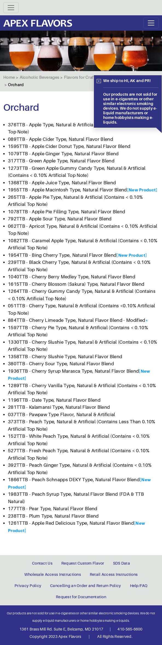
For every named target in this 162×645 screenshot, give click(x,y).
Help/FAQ (138, 585)
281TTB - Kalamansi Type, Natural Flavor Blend (59, 407)
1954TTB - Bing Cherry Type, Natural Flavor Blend (62, 255)
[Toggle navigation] (11, 7)
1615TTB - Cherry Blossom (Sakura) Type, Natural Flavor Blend (76, 284)
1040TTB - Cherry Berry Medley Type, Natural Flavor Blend (71, 276)
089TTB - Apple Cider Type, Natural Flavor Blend (60, 139)
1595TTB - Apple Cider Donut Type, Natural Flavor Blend (69, 146)
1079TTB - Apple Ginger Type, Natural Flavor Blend (63, 153)
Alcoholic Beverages (39, 77)
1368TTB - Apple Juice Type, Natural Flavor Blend (62, 182)
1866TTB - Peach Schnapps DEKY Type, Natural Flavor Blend (74, 479)
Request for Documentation (81, 597)
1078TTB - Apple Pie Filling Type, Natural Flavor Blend (66, 211)
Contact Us (42, 563)
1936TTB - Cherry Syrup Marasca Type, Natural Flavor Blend (73, 371)
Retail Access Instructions (114, 574)
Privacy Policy (28, 585)
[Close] (99, 81)
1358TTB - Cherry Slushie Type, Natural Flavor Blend (65, 356)
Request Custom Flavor (82, 563)
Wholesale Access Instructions (52, 574)
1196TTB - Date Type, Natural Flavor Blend (54, 400)
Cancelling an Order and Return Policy (85, 585)
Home (9, 77)
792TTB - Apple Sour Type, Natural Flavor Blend (60, 218)
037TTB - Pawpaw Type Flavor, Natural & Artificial (61, 414)
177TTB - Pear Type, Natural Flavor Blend (52, 508)
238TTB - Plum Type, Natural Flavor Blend (53, 516)
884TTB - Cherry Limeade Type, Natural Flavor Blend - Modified (76, 320)
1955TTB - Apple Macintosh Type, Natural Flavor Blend (67, 189)
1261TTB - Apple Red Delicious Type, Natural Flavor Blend (71, 523)
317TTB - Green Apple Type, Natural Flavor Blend (61, 161)
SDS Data (121, 563)
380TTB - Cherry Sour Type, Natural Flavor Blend (61, 363)
